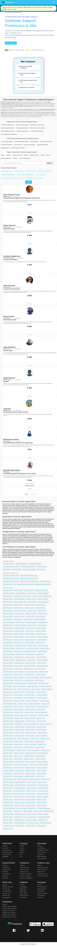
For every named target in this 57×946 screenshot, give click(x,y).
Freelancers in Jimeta (19, 616)
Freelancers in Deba (29, 741)
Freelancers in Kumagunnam (33, 750)
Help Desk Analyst (34, 141)
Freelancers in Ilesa (31, 611)
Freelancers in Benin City (8, 593)
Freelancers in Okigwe (29, 643)
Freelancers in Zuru (40, 718)
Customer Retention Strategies (37, 131)
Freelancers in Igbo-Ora (41, 657)
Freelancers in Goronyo (8, 826)
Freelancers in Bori (32, 808)
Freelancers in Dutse (18, 747)
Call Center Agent (18, 144)
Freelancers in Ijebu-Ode (8, 622)
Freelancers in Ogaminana (42, 666)
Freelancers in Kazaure (20, 785)
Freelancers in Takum (8, 718)
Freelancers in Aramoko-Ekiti (32, 678)
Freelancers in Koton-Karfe (20, 823)
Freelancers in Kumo (8, 707)
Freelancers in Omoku (49, 811)
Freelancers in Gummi (44, 701)
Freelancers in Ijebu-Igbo (9, 648)
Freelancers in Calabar (43, 602)
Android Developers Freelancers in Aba (29, 578)
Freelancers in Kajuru (30, 771)
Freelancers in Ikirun (8, 637)
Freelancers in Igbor (39, 741)
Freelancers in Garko (30, 730)
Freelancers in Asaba (8, 683)
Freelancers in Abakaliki (19, 637)
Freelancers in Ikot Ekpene (31, 614)
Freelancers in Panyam (8, 823)
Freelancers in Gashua (18, 640)
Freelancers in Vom (30, 802)
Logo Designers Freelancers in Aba (11, 576)
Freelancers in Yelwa (42, 782)
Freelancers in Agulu (8, 675)
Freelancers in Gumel (8, 701)
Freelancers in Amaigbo (42, 637)
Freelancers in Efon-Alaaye (19, 611)
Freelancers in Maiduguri (43, 593)
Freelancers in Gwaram (29, 756)
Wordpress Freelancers (41, 567)
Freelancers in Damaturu (29, 698)
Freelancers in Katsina (17, 605)
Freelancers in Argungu (41, 698)
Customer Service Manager (6, 144)
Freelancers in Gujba (8, 817)
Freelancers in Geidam (19, 701)
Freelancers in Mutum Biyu (9, 808)
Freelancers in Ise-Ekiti (8, 625)
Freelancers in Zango (8, 800)
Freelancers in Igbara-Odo (46, 678)
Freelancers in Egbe (19, 744)
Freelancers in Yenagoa (8, 721)
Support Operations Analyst (42, 144)
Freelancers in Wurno (32, 785)
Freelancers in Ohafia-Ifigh (20, 683)
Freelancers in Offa (40, 643)
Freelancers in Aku (19, 680)
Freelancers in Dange (18, 800)
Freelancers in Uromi (20, 648)
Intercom (26, 155)
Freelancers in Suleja (41, 628)
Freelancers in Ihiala (8, 669)
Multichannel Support (30, 171)
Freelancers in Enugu (8, 599)
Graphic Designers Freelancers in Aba (28, 576)
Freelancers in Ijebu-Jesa (42, 695)
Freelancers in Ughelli (40, 669)
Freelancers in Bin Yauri (20, 814)
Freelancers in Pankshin (30, 707)
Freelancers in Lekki (7, 608)
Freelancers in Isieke (21, 660)
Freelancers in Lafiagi (42, 651)
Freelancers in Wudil (41, 721)
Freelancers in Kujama (42, 785)
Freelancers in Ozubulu (8, 680)
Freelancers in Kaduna (20, 593)
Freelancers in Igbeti (19, 718)
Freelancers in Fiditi (7, 686)
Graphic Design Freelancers (21, 564)
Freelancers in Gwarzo (19, 753)
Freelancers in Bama (42, 640)
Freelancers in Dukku (28, 747)
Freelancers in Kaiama (8, 727)
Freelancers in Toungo (19, 805)
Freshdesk (8, 155)
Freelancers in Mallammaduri (30, 817)
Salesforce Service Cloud (17, 155)
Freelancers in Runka (43, 791)
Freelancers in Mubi (7, 619)
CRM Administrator (5, 147)
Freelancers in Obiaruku (41, 802)
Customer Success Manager (29, 144)
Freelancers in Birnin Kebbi (32, 648)
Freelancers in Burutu (8, 753)
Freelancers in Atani (30, 616)
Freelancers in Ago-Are (29, 776)
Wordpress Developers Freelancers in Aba (29, 581)
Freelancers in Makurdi (39, 608)
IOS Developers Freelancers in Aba (11, 581)
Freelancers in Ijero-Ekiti (19, 628)
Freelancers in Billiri (7, 756)
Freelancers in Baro (18, 712)
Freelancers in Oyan (29, 680)
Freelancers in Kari (34, 739)
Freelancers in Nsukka (20, 646)
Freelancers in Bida (42, 625)
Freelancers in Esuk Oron (9, 646)
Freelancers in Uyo (7, 605)
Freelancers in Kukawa (30, 753)
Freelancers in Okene (32, 602)
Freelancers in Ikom (43, 672)
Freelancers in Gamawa (34, 779)
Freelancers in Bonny (39, 747)
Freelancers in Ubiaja (19, 727)
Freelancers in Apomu (43, 683)
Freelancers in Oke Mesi (19, 672)
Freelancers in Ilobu (7, 643)
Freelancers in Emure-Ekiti (9, 660)
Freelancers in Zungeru (29, 718)
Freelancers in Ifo (30, 660)
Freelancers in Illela (7, 747)
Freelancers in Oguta (41, 727)
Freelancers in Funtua (18, 634)
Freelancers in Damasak (22, 779)
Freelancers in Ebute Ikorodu (20, 602)
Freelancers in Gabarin (8, 829)
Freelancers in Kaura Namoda (10, 689)
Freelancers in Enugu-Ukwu (23, 689)
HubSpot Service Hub (34, 155)
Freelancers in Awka (8, 628)
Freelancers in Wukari (29, 657)
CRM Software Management (45, 171)
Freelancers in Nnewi (43, 622)
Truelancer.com (33, 944)
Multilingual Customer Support (37, 124)
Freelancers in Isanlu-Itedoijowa (20, 765)
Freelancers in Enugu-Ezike (23, 739)
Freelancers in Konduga (8, 782)
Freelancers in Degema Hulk (9, 739)
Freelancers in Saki (32, 625)
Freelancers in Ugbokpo (18, 773)
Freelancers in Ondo (19, 614)
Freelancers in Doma (8, 765)
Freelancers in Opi (17, 817)
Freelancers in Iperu (18, 756)
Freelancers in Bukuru (29, 759)
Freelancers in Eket (33, 715)
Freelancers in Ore (40, 776)
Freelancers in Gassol (41, 771)
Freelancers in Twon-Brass (43, 817)
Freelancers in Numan (29, 675)
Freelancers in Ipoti (17, 669)
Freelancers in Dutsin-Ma (43, 794)
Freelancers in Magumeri (42, 736)
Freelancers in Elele (20, 733)
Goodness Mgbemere (11, 256)
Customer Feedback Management (8, 131)
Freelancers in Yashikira (8, 771)
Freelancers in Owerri (28, 619)
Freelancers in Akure (41, 605)
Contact (29, 213)
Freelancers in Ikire (17, 619)
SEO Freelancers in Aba (45, 581)
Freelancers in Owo (41, 611)
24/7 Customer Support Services (7, 124)
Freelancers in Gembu (8, 736)
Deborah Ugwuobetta (11, 470)
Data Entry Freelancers (16, 569)
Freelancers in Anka (38, 811)
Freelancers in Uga (30, 692)
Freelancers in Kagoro (40, 675)
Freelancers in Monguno (31, 733)
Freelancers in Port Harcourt (41, 590)
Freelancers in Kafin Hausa (18, 794)
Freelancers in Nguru (32, 646)
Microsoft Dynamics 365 (6, 158)
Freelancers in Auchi (8, 695)
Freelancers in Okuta (29, 712)
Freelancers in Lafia (7, 640)
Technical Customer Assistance (22, 124)
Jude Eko (7, 409)
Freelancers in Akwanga (42, 753)
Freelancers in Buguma (40, 634)
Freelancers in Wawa (41, 826)
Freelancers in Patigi (40, 709)
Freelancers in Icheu (43, 765)
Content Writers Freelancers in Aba (11, 578)
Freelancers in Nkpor (18, 651)
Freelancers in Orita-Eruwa (19, 686)
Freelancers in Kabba (8, 698)
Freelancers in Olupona (8, 657)
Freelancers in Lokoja (18, 695)
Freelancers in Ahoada (42, 788)
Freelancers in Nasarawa (43, 707)
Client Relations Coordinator (46, 141)
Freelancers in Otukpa (30, 727)
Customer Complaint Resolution (7, 128)
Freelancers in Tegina (20, 721)
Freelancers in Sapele (8, 631)
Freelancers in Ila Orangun (20, 625)
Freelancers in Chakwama (31, 622)
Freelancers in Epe (18, 666)
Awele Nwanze (9, 378)
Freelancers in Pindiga (44, 648)
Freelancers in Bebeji (19, 820)
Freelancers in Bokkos (30, 797)
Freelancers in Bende (8, 672)
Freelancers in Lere (19, 657)
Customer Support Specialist (7, 141)
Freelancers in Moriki (29, 709)
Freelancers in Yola (30, 654)
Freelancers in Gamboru (29, 666)
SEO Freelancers (7, 569)
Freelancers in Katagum (33, 823)
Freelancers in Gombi (30, 736)
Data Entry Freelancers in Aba (10, 584)
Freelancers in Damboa (8, 730)
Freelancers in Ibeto (18, 759)
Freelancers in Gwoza (30, 762)
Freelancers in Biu (39, 654)
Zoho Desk (48, 155)
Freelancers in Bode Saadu (9, 750)
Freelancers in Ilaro (18, 698)
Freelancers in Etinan (19, 826)
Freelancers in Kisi (29, 631)
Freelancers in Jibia (19, 771)
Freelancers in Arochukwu (30, 820)
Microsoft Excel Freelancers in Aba (25, 584)
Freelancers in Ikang (31, 782)
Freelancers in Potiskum (30, 663)
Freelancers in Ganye (20, 762)
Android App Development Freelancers (12, 567)
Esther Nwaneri (9, 225)
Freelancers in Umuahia (8, 614)
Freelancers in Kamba (43, 715)
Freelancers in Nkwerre (41, 692)
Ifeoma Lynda (8, 316)
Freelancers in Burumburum (44, 808)
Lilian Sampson (9, 347)
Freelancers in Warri (7, 602)
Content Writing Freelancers (35, 564)
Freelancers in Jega (39, 680)
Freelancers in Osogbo (19, 631)
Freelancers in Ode (7, 678)
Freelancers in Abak (7, 797)
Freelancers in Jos (27, 596)
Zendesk (2, 155)
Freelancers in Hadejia (42, 646)
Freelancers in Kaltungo (30, 800)
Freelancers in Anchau (40, 759)
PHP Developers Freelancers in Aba (42, 584)
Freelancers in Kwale (42, 733)
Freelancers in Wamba (8, 712)
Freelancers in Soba (40, 756)
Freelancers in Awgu (30, 721)
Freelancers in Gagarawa (43, 814)
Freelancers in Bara (18, 811)
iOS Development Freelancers (28, 567)
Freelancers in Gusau (40, 616)
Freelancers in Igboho (29, 634)
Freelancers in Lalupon (28, 669)
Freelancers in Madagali (19, 788)
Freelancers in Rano (7, 741)
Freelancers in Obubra (31, 788)
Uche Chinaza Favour (11, 195)
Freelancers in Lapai (45, 750)
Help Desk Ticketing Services (23, 131)
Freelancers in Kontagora (9, 654)
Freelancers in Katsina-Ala (34, 704)
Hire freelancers (11, 43)
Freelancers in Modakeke (30, 640)
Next (33, 494)
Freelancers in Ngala (41, 773)
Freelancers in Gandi (18, 776)
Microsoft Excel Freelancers (29, 569)
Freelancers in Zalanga (19, 802)
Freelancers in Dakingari (19, 797)
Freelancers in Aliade (30, 826)
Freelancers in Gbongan (40, 631)
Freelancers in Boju (7, 791)
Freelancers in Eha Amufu (32, 686)
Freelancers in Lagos (8, 590)
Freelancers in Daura (18, 675)
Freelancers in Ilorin (37, 596)
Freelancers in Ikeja (29, 608)
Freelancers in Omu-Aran (30, 768)
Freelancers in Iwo (42, 614)
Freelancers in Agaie (30, 805)
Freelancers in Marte (8, 759)
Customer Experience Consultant (18, 147)
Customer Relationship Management (25, 175)
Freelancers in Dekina (8, 820)
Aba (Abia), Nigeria (9, 258)
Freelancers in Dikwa (19, 709)
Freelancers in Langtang (8, 785)
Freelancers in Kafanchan (32, 672)
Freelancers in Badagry (8, 715)
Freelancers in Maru (31, 814)
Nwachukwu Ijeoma (11, 439)
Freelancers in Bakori (31, 794)
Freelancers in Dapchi (30, 773)
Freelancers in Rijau (21, 750)
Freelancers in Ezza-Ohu (19, 692)
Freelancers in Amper (41, 800)
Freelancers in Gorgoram (43, 797)
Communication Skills (6, 171)
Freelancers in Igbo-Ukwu (18, 678)
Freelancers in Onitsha (42, 599)
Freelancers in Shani (8, 773)
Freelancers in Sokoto (31, 599)
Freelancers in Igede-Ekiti (42, 660)
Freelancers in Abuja (31, 593)
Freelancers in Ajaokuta (42, 762)
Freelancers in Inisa (30, 628)
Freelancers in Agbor (8, 692)
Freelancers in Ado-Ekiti (29, 605)
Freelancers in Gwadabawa (30, 744)
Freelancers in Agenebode (19, 791)
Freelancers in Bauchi (18, 608)
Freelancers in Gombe (8, 616)
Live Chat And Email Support (22, 128)
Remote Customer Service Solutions (37, 128)
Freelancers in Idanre (19, 663)
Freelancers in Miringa (8, 802)
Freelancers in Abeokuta (19, 599)
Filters (28, 182)
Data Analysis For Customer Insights (34, 178)
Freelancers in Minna (8, 611)
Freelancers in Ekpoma (29, 695)
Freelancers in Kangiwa (21, 808)
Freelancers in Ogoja (22, 704)
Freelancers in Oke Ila (18, 707)
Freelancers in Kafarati (8, 814)
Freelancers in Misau (8, 776)
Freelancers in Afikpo (32, 683)
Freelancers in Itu (45, 704)
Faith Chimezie (9, 286)
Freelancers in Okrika (30, 637)
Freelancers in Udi (33, 765)
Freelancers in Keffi (41, 663)
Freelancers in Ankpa (18, 768)
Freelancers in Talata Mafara (32, 701)
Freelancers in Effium (8, 663)
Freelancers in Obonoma (46, 689)
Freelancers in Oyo (47, 596)
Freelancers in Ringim (42, 768)
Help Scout (15, 158)
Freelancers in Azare (8, 651)
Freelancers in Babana (8, 744)
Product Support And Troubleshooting (9, 134)
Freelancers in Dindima (20, 782)
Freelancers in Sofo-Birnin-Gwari (31, 724)
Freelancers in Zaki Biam (46, 823)
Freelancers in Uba (28, 811)
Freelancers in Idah (35, 689)
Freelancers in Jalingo (18, 643)
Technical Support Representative (21, 141)
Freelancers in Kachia (8, 709)
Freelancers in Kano (18, 590)
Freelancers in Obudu (19, 736)
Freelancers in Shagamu (39, 619)
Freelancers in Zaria (7, 596)
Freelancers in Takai (42, 820)
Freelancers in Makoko (8, 666)
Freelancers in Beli (42, 744)
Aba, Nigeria (7, 196)
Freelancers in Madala (8, 805)
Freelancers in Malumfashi (45, 686)
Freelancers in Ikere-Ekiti (30, 651)
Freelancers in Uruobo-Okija (9, 779)
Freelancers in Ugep (20, 622)
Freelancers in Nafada (8, 724)
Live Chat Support (40, 175)
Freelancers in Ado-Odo (8, 762)
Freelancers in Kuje (20, 654)
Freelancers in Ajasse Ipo (32, 791)
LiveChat (42, 155)
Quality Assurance (19, 178)
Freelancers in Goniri (8, 811)
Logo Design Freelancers (8, 564)
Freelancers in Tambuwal (9, 733)
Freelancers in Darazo (45, 739)
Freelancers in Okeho (8, 788)
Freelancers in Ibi (18, 724)
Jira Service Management (24, 158)
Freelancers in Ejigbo (8, 634)
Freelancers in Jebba (19, 730)
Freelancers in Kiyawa (18, 741)
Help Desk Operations (7, 178)
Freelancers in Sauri (45, 779)
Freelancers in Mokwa (41, 730)
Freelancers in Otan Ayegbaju (10, 704)
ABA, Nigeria (8, 379)
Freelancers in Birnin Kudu (41, 712)
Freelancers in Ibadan (29, 590)
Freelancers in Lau (7, 794)
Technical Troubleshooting (8, 175)
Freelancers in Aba (17, 596)
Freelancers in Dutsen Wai (45, 724)
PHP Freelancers (41, 569)
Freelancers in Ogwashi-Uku (21, 715)
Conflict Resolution (19, 171)
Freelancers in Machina (41, 805)
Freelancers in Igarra (8, 768)
